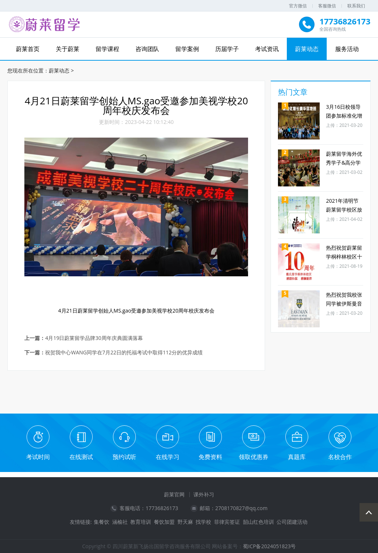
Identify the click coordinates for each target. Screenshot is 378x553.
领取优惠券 (253, 457)
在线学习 (167, 457)
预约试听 (124, 457)
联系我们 (356, 6)
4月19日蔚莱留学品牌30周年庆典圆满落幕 (93, 338)
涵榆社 (120, 522)
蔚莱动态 (307, 49)
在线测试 (81, 457)
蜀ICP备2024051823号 (269, 546)
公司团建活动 (291, 522)
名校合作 (340, 457)
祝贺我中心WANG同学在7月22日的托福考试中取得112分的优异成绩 (124, 352)
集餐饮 (101, 522)
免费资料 (210, 457)
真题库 (297, 457)
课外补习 (203, 494)
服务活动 (347, 49)
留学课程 (107, 49)
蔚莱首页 (27, 49)
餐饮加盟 (164, 522)
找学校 (203, 522)
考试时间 (38, 457)
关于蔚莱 (67, 49)
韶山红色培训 (258, 522)
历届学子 (227, 49)
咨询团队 (147, 49)
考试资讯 (267, 49)
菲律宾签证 (227, 522)
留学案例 (187, 49)
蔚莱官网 (174, 494)
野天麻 (185, 522)
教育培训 (140, 522)
